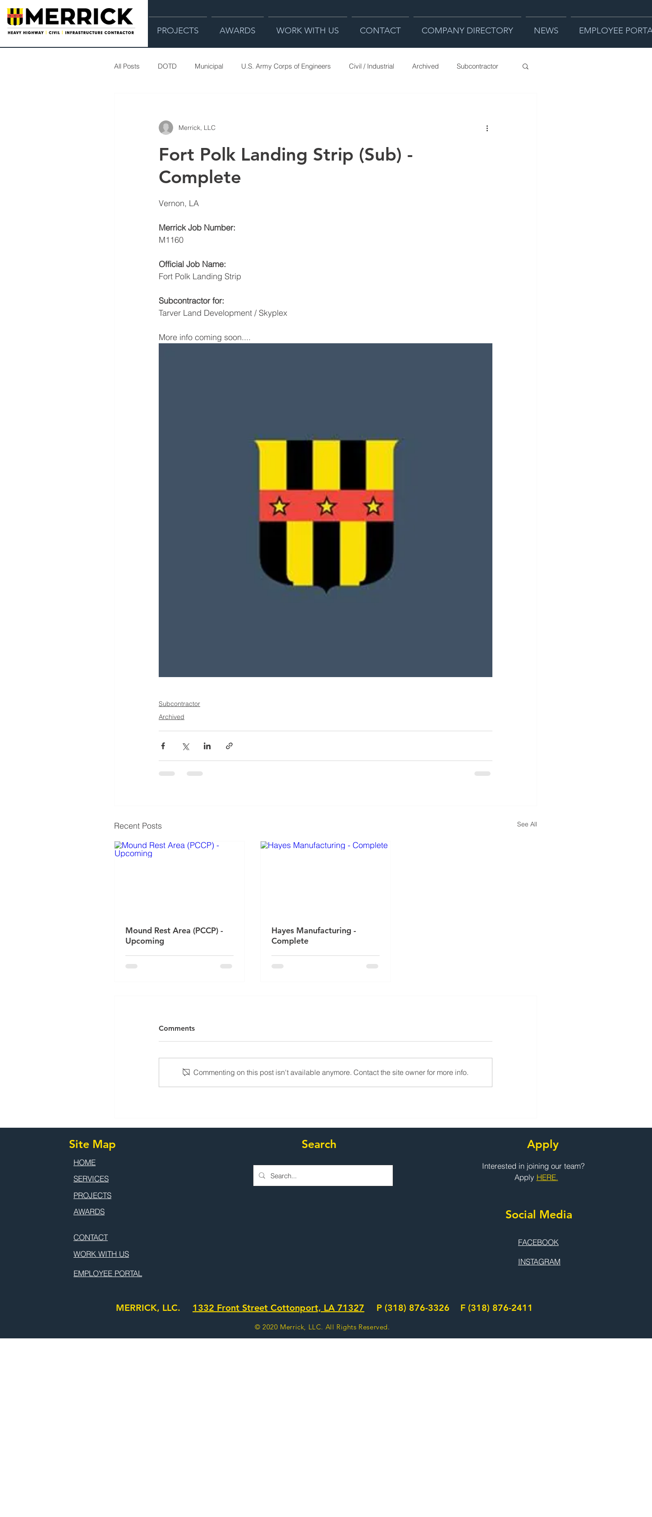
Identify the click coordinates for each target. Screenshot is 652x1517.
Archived (425, 66)
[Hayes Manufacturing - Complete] (325, 877)
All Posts (127, 66)
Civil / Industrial (371, 66)
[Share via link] (229, 746)
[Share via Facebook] (163, 746)
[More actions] (487, 127)
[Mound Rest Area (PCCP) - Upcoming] (179, 877)
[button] (525, 65)
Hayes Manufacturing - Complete (313, 935)
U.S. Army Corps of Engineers (286, 66)
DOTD (167, 66)
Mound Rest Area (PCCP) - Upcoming (174, 935)
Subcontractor (477, 66)
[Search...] (322, 1175)
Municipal (209, 66)
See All (527, 824)
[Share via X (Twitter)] (185, 746)
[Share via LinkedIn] (207, 746)
